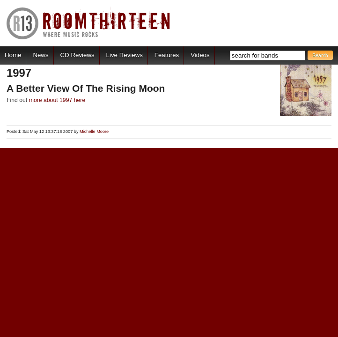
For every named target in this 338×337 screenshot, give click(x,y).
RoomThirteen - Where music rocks (89, 23)
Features (166, 55)
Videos (200, 55)
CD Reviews (77, 55)
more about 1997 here (57, 100)
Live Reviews (124, 55)
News (40, 55)
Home (13, 55)
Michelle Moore (94, 131)
